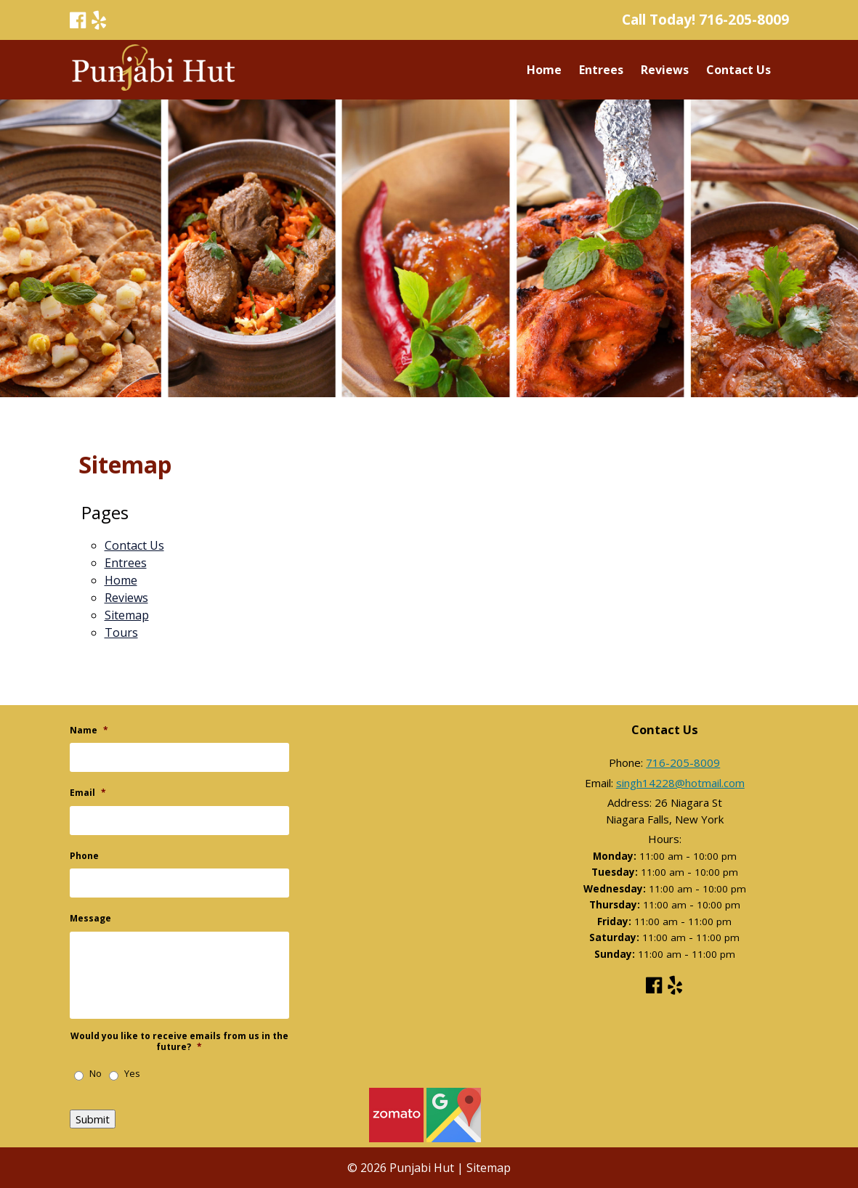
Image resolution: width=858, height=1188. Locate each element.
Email (88, 793)
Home (544, 70)
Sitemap (127, 615)
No (95, 1073)
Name (89, 730)
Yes (132, 1073)
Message (90, 918)
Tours (121, 632)
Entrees (601, 70)
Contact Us (738, 70)
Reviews (665, 70)
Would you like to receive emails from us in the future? (179, 1041)
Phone (84, 856)
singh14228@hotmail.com (680, 783)
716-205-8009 (744, 19)
